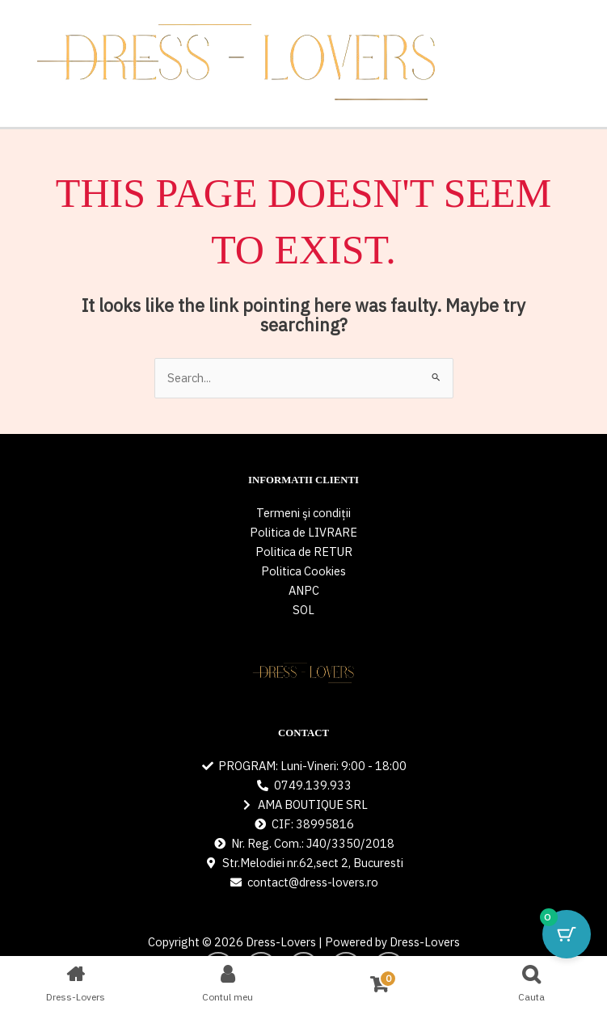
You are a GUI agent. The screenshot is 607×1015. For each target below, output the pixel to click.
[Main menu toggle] (590, 64)
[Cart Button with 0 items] (566, 934)
